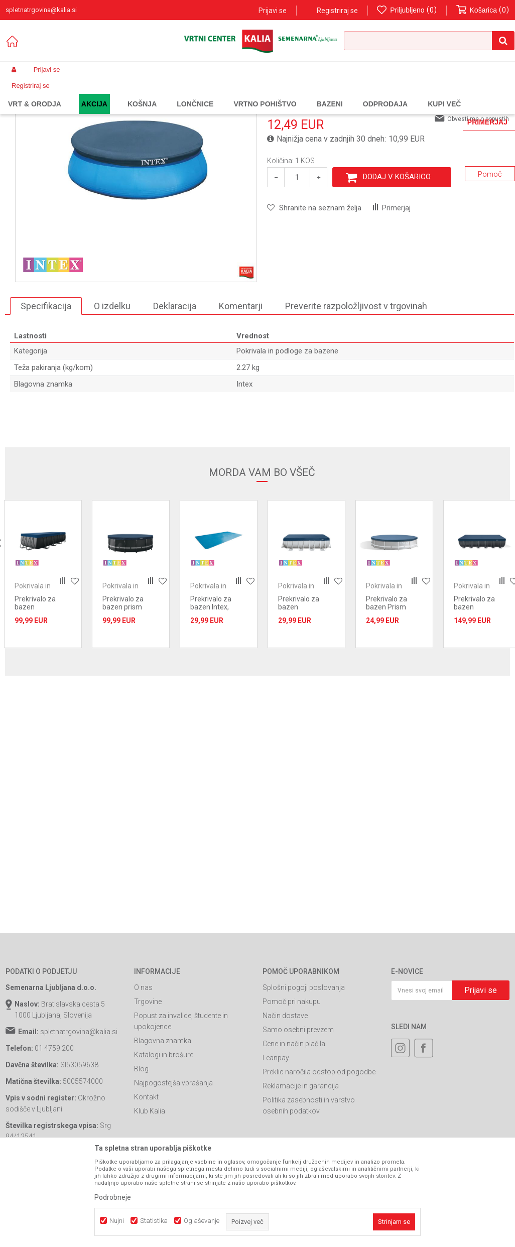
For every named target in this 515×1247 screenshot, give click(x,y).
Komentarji (241, 388)
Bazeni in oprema (148, 93)
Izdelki (80, 93)
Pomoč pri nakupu (292, 1083)
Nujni (116, 1220)
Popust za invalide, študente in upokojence (181, 1102)
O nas (143, 1069)
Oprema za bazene (206, 93)
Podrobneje (112, 1197)
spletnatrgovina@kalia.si (78, 1113)
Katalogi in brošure (163, 1137)
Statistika (154, 1220)
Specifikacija (46, 388)
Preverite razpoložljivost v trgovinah (356, 388)
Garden (106, 93)
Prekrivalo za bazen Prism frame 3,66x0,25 (392, 689)
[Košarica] (482, 10)
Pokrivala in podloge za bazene (283, 93)
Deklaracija (174, 388)
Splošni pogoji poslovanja (304, 1069)
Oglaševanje (201, 1220)
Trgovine (148, 1083)
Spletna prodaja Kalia (34, 93)
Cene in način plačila (294, 1125)
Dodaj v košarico (397, 258)
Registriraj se (337, 11)
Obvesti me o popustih (478, 200)
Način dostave (285, 1097)
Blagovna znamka (162, 1122)
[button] (429, 40)
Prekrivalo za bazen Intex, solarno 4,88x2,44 (218, 689)
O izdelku (112, 388)
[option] (43, 656)
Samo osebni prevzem (298, 1111)
